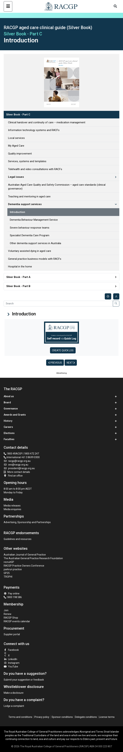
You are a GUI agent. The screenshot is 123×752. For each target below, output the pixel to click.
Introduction (17, 212)
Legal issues (16, 176)
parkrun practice (13, 569)
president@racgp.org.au (19, 468)
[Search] (58, 304)
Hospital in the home (20, 266)
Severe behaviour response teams (29, 227)
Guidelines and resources (17, 539)
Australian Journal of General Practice (25, 554)
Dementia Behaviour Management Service (34, 219)
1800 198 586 (13, 597)
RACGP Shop (11, 617)
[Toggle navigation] (8, 6)
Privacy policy (41, 717)
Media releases (12, 505)
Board (7, 402)
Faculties (9, 439)
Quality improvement (20, 153)
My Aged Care (16, 145)
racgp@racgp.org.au (17, 461)
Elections (9, 433)
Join (6, 610)
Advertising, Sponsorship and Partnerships (27, 522)
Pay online (11, 593)
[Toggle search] (115, 6)
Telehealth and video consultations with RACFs (35, 169)
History (8, 420)
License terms (107, 717)
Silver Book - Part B (18, 286)
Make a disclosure (14, 692)
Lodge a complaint (14, 706)
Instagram (11, 662)
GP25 (7, 573)
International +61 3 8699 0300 (22, 457)
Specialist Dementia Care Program (29, 235)
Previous (55, 362)
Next (71, 362)
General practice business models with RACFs (34, 258)
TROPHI (8, 576)
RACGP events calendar (17, 621)
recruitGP (9, 562)
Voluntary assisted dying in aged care (29, 251)
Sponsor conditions (62, 717)
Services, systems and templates (27, 161)
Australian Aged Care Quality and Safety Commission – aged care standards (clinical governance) (56, 186)
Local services (16, 138)
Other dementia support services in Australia (35, 243)
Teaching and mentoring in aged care (29, 196)
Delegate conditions (86, 717)
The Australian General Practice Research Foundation (33, 558)
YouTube (11, 666)
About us (9, 396)
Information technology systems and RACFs (33, 130)
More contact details (18, 472)
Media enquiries (12, 509)
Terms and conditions (20, 717)
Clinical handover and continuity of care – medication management (46, 122)
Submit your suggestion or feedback (24, 679)
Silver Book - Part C (18, 114)
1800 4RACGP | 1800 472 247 (21, 453)
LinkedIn (10, 659)
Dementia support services (25, 204)
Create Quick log (63, 350)
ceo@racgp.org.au (16, 464)
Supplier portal (12, 634)
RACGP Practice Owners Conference (24, 565)
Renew (7, 614)
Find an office (13, 475)
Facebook (11, 649)
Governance (11, 408)
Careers (8, 427)
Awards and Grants (15, 414)
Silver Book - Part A (18, 277)
